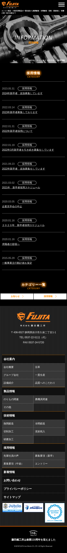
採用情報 (9, 447)
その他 (7, 407)
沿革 (37, 367)
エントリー (41, 463)
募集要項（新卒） (45, 455)
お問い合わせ (12, 480)
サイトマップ (12, 497)
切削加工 (9, 431)
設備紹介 (9, 382)
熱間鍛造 (9, 423)
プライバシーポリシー (18, 488)
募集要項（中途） (14, 463)
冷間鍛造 (40, 423)
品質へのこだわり (45, 382)
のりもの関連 (11, 399)
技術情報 (9, 415)
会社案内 (9, 359)
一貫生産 (40, 375)
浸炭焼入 (40, 431)
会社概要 (9, 367)
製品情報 (9, 391)
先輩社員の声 (11, 455)
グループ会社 (11, 375)
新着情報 (9, 472)
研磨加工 (9, 439)
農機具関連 (41, 399)
